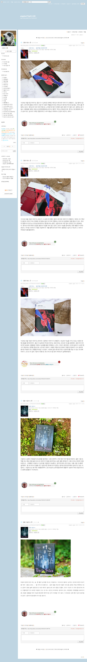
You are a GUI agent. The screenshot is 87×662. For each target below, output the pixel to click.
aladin (11, 193)
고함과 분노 (31, 48)
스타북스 (6, 86)
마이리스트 (6, 56)
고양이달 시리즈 (7, 109)
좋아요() (31, 135)
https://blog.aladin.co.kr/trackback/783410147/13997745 (39, 628)
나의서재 (50, 3)
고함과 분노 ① (27, 280)
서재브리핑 (57, 3)
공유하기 (68, 135)
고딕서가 (35, 400)
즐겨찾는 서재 (76, 3)
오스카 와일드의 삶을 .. (8, 178)
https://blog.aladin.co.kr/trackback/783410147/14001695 (39, 500)
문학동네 (6, 79)
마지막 (66, 37)
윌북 (5, 137)
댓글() (82, 42)
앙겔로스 (71, 45)
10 (59, 37)
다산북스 (3, 128)
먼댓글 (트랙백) (5, 181)
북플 (12, 2)
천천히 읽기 (4, 75)
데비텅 (7, 128)
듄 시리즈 (6, 93)
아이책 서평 (6, 62)
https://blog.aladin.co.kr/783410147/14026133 (31, 45)
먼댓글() (27, 135)
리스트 (3, 53)
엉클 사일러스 (32, 406)
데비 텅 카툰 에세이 (8, 115)
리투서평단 (12, 132)
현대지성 (6, 84)
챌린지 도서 (6, 90)
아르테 (5, 99)
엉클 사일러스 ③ (27, 522)
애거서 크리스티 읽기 (9, 117)
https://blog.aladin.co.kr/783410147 (28, 18)
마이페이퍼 (4, 69)
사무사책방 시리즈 (8, 106)
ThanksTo (81, 135)
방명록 (3, 122)
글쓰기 (69, 3)
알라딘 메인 (17, 2)
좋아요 (63, 135)
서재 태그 (3, 126)
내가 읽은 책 (7, 65)
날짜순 (81, 34)
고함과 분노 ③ (27, 42)
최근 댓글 (3, 174)
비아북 (5, 97)
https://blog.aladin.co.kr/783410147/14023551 (31, 163)
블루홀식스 (6, 102)
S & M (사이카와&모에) (9, 111)
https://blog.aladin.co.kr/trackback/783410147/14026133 (39, 138)
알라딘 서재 (6, 2)
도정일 (11, 128)
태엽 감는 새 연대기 (8, 108)
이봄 (5, 101)
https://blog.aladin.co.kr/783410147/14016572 (31, 283)
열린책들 (34, 42)
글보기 (69, 32)
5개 (78, 34)
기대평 (5, 63)
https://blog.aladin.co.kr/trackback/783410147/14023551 (39, 258)
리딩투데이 (9, 130)
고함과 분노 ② (27, 160)
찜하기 (74, 135)
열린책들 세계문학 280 (41, 48)
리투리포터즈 (8, 131)
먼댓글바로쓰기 (80, 138)
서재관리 (63, 3)
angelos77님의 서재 (27, 16)
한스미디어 (5, 140)
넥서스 (5, 92)
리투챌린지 (4, 133)
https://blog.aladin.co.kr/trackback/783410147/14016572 (39, 378)
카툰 (10, 138)
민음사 (5, 77)
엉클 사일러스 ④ (27, 401)
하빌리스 (6, 95)
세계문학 (7, 135)
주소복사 (73, 138)
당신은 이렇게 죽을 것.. (8, 176)
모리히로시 (9, 133)
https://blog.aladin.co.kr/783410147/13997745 (31, 525)
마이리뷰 (3, 59)
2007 (8, 146)
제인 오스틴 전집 (8, 113)
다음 (61, 37)
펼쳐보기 (73, 34)
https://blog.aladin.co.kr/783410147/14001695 (31, 403)
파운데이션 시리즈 (8, 104)
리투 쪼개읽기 (7, 88)
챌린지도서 (5, 138)
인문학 (8, 137)
